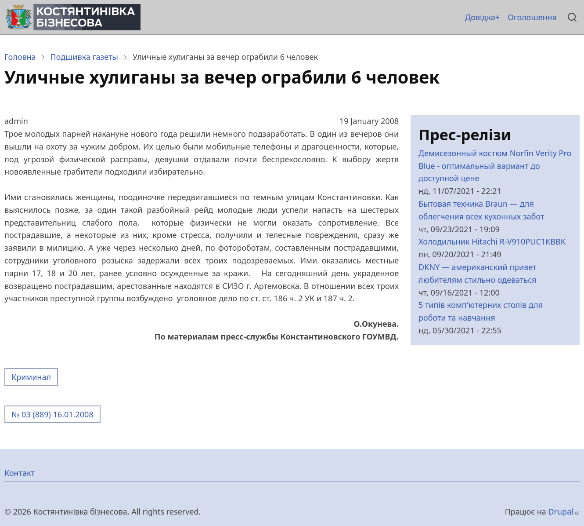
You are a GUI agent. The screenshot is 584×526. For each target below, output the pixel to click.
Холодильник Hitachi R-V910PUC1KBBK (492, 241)
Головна (20, 56)
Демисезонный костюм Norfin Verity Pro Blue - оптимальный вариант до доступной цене (494, 166)
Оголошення (532, 17)
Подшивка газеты (84, 56)
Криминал (31, 377)
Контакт (19, 473)
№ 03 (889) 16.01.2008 (52, 414)
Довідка (480, 17)
